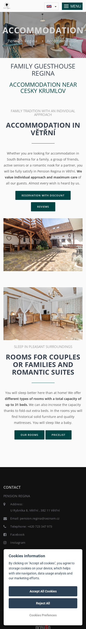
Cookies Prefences (43, 615)
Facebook (17, 534)
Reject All (43, 603)
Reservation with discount (43, 195)
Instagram (17, 542)
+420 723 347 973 (40, 526)
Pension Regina (22, 40)
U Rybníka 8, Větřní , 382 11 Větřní (35, 510)
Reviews (43, 206)
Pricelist (58, 435)
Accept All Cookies (43, 591)
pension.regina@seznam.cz (40, 518)
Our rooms (29, 435)
